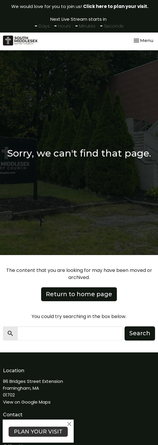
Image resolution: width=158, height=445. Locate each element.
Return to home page (79, 294)
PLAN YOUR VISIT (38, 431)
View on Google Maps (27, 402)
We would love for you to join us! (79, 6)
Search (139, 333)
